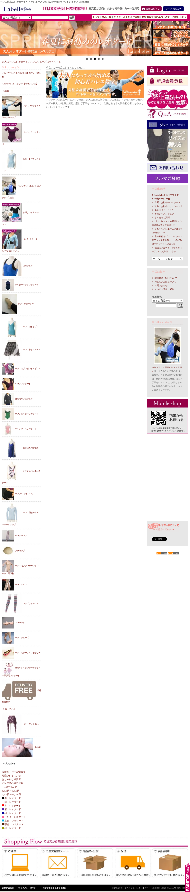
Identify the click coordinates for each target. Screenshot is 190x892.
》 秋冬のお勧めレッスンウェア (167, 206)
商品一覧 (106, 17)
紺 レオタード (11, 813)
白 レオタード (11, 802)
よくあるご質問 (131, 17)
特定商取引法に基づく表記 (156, 17)
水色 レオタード (12, 820)
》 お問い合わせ (159, 285)
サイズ (117, 17)
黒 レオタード (11, 798)
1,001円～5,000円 (11, 790)
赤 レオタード (11, 805)
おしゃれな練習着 (11, 779)
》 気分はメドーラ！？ (163, 210)
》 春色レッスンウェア (163, 214)
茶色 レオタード (12, 824)
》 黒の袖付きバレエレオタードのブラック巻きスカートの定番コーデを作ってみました (167, 240)
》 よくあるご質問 (161, 217)
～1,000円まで (9, 786)
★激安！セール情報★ (13, 772)
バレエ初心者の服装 (12, 783)
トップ (96, 17)
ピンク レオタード (14, 817)
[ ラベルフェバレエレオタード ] (138, 888)
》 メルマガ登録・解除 (163, 289)
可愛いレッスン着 (11, 775)
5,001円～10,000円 (11, 794)
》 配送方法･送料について (164, 278)
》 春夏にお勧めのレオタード (166, 202)
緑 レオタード (11, 828)
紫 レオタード (11, 809)
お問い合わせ (179, 17)
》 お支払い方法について (164, 282)
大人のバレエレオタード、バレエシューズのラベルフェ (31, 61)
